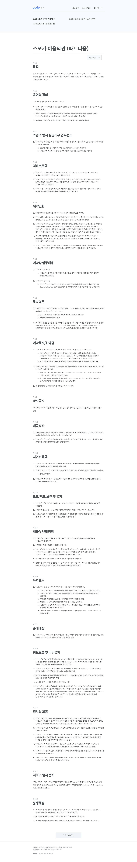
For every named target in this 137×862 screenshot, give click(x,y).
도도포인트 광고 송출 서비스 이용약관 (82, 19)
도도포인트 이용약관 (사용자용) (44, 23)
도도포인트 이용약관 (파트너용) (44, 19)
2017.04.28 (94, 57)
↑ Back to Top (68, 835)
